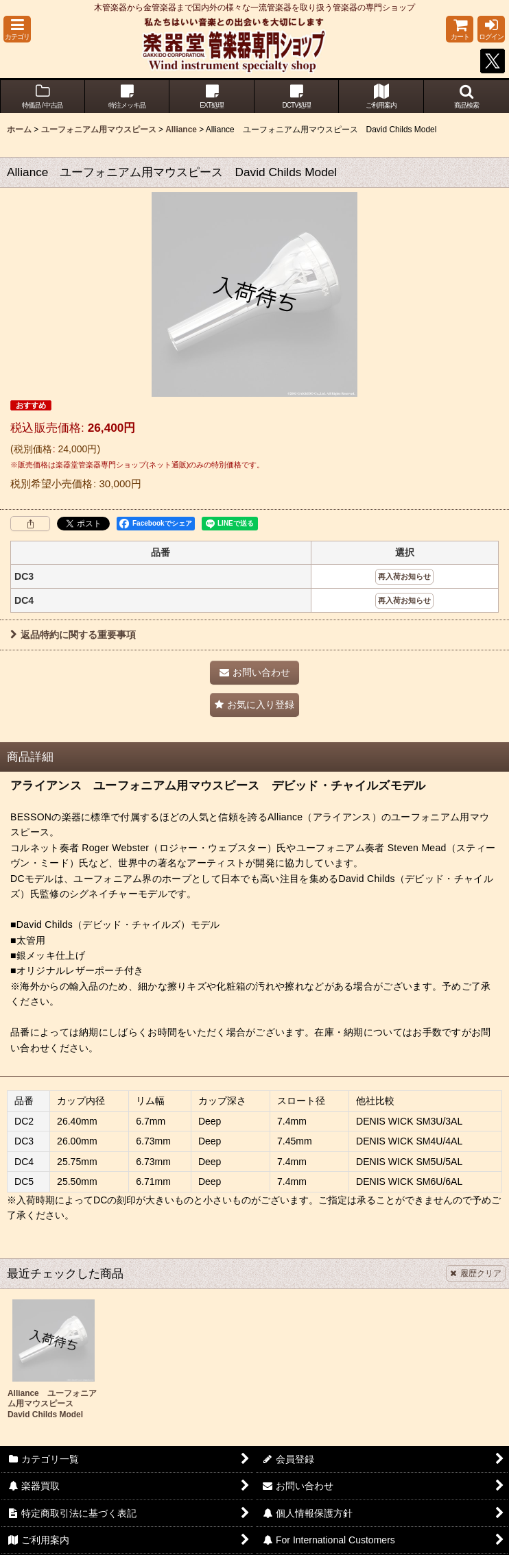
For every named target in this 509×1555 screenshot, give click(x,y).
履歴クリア (475, 1273)
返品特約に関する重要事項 (73, 634)
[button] (17, 29)
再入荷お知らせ (404, 576)
